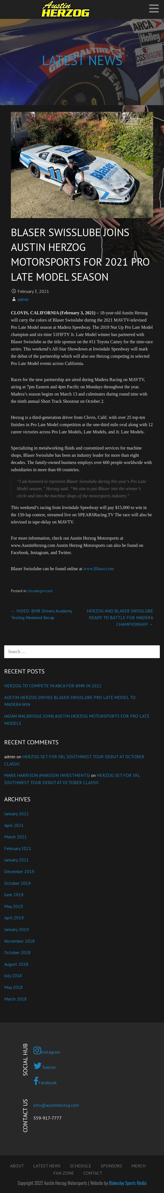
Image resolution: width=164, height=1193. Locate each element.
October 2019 (17, 883)
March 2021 (15, 836)
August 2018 (16, 964)
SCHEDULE (80, 1166)
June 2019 (13, 894)
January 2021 (16, 860)
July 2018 (13, 975)
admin (23, 299)
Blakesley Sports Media (127, 1183)
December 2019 (19, 871)
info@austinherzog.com (56, 1105)
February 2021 (17, 848)
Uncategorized (40, 590)
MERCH (138, 1166)
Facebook (45, 1081)
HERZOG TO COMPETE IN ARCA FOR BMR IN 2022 (53, 685)
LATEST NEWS (47, 1166)
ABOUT (17, 1166)
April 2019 (14, 917)
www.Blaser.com (98, 568)
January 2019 (16, 929)
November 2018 (19, 941)
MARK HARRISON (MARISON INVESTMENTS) (47, 775)
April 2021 (14, 825)
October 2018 (17, 952)
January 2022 (16, 813)
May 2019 (13, 906)
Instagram (46, 1050)
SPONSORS (111, 1166)
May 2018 (13, 987)
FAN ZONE (63, 1173)
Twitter (44, 1065)
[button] (156, 8)
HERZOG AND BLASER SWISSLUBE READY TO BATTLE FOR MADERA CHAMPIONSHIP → (120, 617)
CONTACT (92, 1173)
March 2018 (15, 999)
